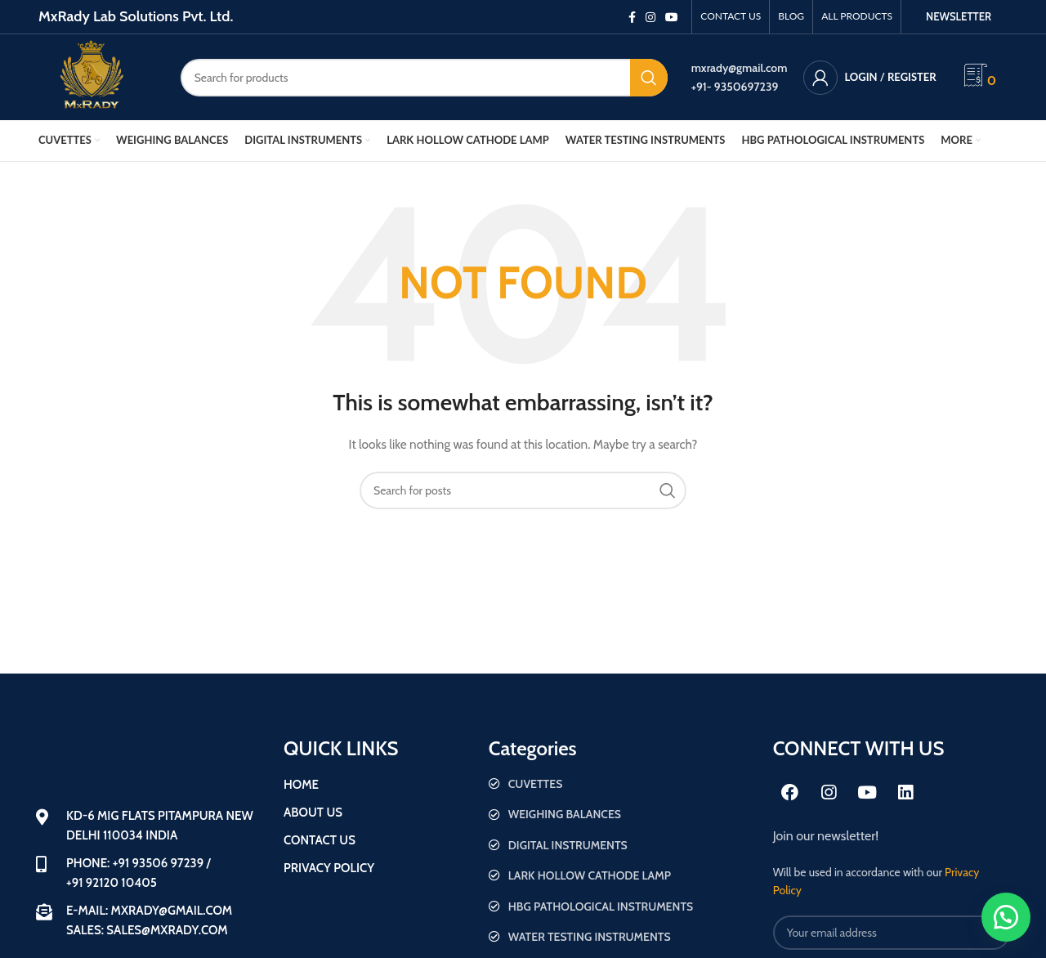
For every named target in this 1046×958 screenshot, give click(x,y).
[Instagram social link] (650, 17)
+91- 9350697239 (735, 86)
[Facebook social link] (632, 17)
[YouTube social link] (671, 17)
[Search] (424, 77)
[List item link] (623, 784)
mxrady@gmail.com (739, 67)
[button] (1005, 917)
